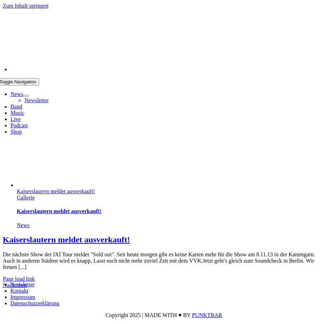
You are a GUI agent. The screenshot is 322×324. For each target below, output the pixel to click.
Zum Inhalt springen (26, 6)
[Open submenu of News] (26, 96)
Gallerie (26, 198)
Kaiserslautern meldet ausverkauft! (56, 191)
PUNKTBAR (207, 315)
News (23, 225)
